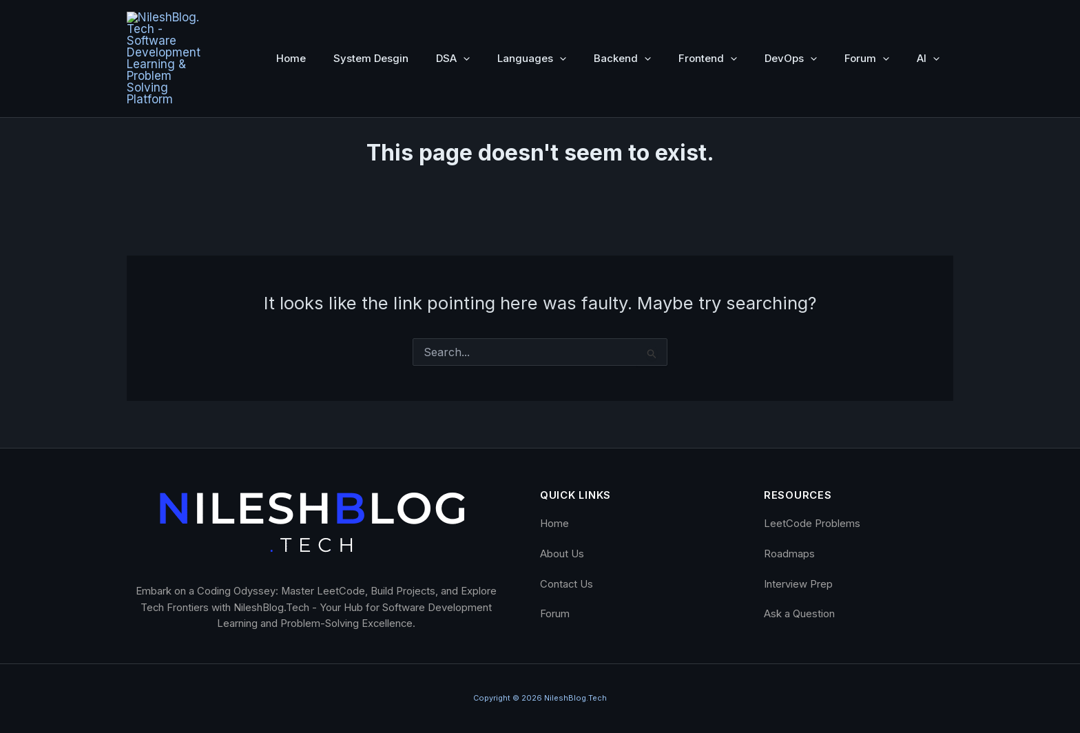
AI (928, 21)
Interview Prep (798, 583)
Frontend (707, 21)
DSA (453, 21)
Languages (531, 21)
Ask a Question (799, 614)
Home (291, 21)
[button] (463, 21)
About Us (562, 554)
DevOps (791, 21)
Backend (622, 21)
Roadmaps (789, 554)
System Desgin (370, 21)
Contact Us (566, 583)
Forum (866, 21)
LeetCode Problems (812, 523)
